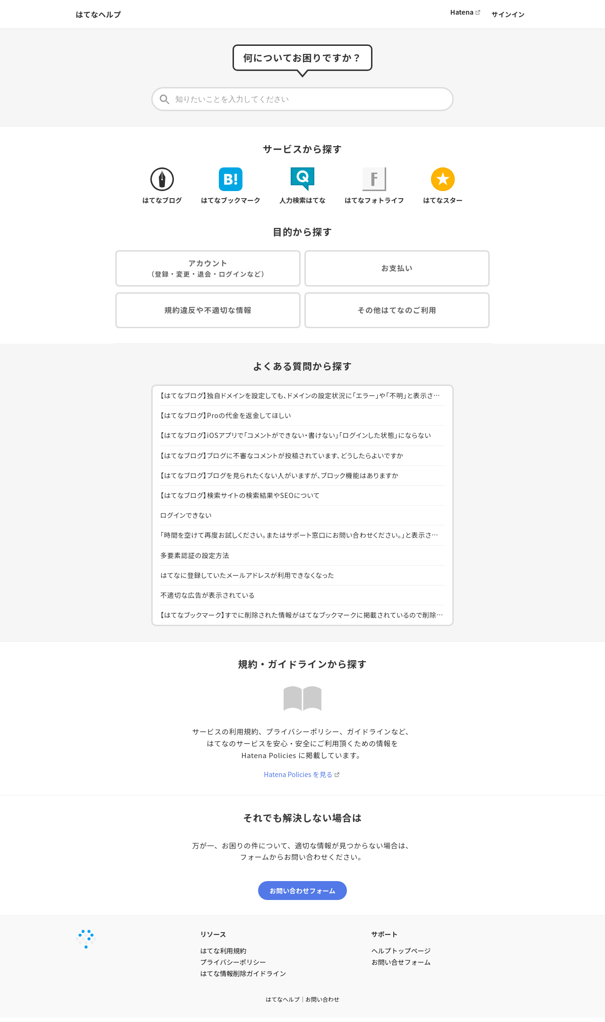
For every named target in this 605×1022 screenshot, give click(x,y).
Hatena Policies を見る (298, 777)
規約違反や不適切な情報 (208, 312)
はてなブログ (162, 186)
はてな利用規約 (223, 955)
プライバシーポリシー (233, 966)
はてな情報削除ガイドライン (243, 977)
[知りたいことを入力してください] (302, 99)
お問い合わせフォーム (302, 895)
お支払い (397, 269)
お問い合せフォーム (401, 966)
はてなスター (443, 186)
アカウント (208, 269)
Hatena (462, 12)
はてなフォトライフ (374, 186)
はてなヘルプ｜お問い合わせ (302, 1003)
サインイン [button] (508, 14)
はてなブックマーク (230, 186)
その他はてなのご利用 (397, 312)
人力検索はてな (302, 186)
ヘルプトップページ (401, 955)
